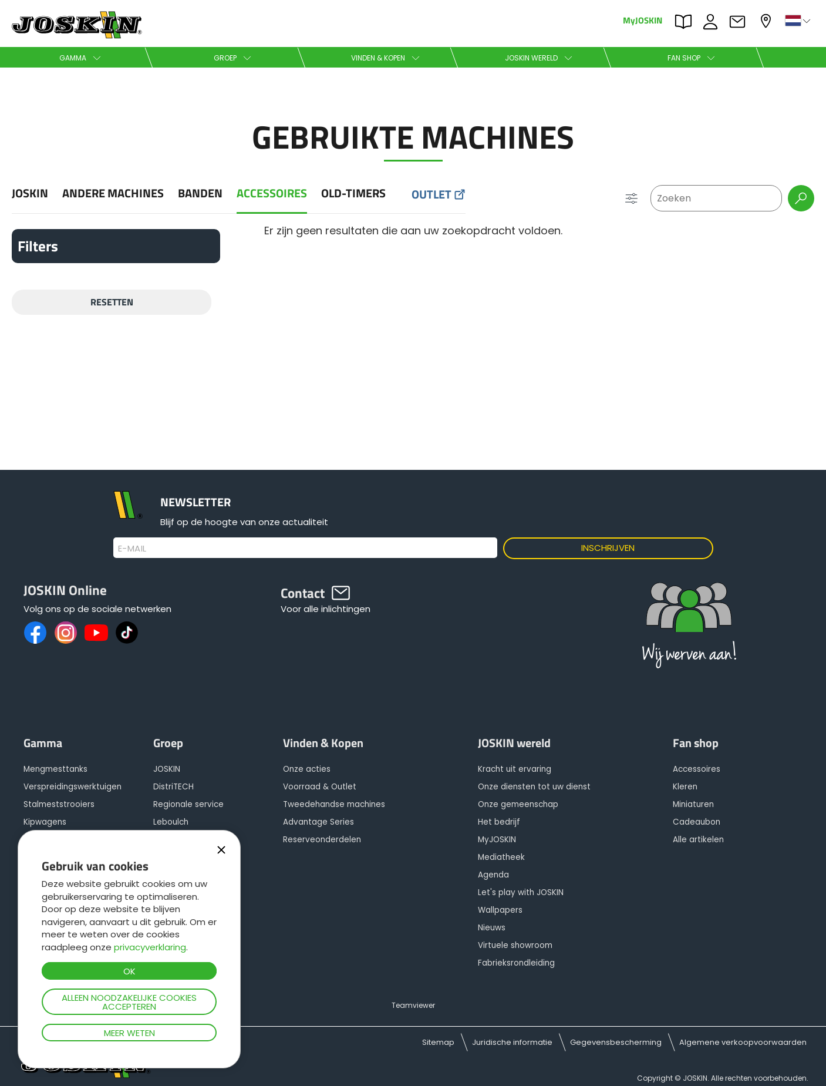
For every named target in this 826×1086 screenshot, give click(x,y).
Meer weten (129, 1033)
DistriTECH (173, 786)
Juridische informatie (512, 1042)
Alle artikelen (698, 839)
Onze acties (307, 769)
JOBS (713, 22)
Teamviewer (413, 1005)
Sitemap (438, 1042)
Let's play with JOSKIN (521, 892)
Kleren (685, 786)
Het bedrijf (499, 822)
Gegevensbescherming (616, 1042)
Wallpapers (500, 910)
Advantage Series (318, 822)
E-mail (132, 548)
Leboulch (170, 822)
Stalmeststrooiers (59, 804)
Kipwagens (44, 822)
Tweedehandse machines (334, 804)
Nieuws (491, 927)
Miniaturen (693, 804)
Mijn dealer (767, 21)
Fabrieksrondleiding (516, 963)
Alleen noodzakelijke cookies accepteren (129, 1002)
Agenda (493, 874)
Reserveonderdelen (322, 839)
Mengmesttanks (55, 769)
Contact (740, 22)
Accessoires (272, 193)
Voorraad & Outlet (319, 786)
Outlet (431, 194)
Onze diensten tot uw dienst (534, 786)
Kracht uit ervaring (514, 769)
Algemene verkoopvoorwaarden (743, 1042)
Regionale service (188, 804)
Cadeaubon (696, 822)
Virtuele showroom (515, 945)
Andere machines (113, 193)
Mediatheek (501, 857)
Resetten (111, 302)
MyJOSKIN (642, 20)
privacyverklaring (150, 947)
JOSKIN (30, 193)
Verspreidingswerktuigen (72, 786)
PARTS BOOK (686, 22)
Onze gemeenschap (518, 804)
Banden (200, 193)
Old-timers (353, 193)
